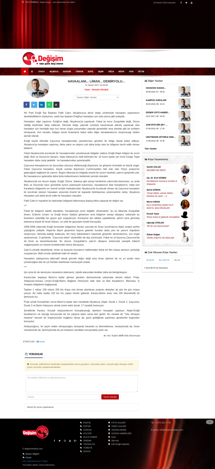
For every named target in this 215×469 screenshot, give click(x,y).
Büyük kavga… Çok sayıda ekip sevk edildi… (58, 2)
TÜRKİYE (87, 448)
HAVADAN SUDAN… (156, 88)
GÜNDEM (79, 71)
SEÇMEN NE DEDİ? (156, 170)
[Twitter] (186, 2)
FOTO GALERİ (118, 422)
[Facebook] (181, 2)
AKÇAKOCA (54, 71)
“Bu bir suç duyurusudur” (158, 226)
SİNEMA (87, 440)
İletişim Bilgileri (32, 454)
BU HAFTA (164, 260)
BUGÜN (150, 260)
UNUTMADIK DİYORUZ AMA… (161, 137)
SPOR (131, 71)
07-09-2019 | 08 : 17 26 (155, 129)
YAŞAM (100, 71)
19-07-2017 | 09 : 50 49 (155, 116)
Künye (29, 457)
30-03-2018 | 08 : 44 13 (155, 104)
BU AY (177, 260)
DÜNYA (86, 451)
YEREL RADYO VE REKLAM (160, 238)
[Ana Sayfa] (25, 71)
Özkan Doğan (153, 234)
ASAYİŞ (90, 71)
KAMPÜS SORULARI (156, 100)
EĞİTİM (141, 71)
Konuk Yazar (153, 214)
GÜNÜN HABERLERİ (121, 433)
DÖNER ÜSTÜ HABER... (157, 112)
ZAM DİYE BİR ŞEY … (156, 125)
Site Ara (115, 440)
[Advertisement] (107, 28)
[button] (32, 71)
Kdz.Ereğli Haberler (120, 444)
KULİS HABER (90, 437)
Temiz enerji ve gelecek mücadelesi (163, 217)
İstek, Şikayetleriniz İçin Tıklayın (35, 461)
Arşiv (113, 437)
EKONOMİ (67, 71)
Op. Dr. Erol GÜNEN (156, 178)
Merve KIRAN (153, 202)
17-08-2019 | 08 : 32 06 (155, 141)
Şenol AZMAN (153, 190)
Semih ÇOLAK (154, 167)
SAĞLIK (111, 71)
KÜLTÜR (87, 433)
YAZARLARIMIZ (118, 430)
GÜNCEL (87, 430)
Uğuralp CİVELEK (155, 222)
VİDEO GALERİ (118, 426)
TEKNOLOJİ (89, 444)
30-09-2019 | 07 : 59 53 (155, 92)
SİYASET (41, 71)
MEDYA (121, 71)
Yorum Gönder (110, 397)
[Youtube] (191, 2)
